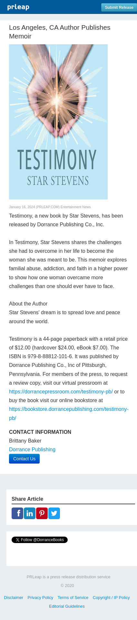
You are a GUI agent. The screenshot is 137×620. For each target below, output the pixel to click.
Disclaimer (13, 597)
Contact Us (24, 458)
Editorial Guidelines (66, 606)
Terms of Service (73, 597)
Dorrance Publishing (32, 449)
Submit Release (119, 7)
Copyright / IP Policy (111, 597)
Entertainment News (76, 207)
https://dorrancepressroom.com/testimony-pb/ (61, 391)
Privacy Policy (41, 597)
